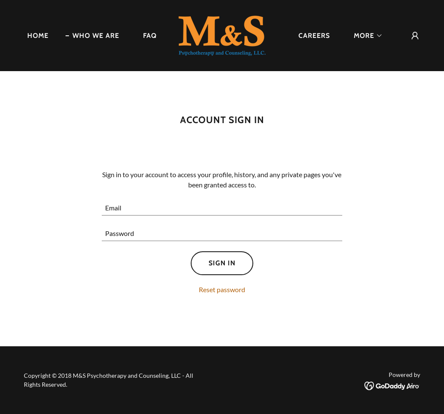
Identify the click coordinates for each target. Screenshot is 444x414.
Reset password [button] (222, 289)
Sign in (222, 263)
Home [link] (38, 36)
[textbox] (222, 208)
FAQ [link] (150, 36)
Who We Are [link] (95, 36)
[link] (222, 35)
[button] (365, 36)
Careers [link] (314, 36)
